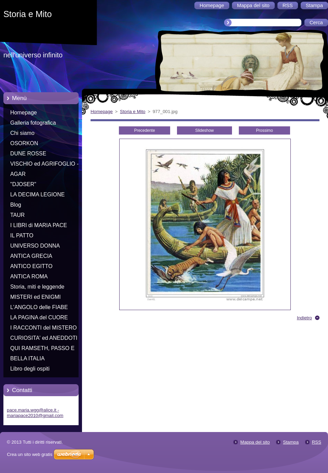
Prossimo (264, 130)
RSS (316, 442)
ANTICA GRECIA (31, 256)
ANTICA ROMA (29, 276)
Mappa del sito (255, 442)
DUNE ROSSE (28, 153)
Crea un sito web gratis (29, 454)
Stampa (291, 442)
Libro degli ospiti (30, 369)
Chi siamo (22, 133)
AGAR (18, 174)
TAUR (17, 215)
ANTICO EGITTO (31, 266)
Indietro (304, 317)
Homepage (23, 112)
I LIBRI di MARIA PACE (38, 225)
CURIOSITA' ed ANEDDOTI (44, 338)
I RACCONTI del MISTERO (43, 328)
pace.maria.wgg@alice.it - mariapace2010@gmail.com (35, 412)
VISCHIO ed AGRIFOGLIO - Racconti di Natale (44, 165)
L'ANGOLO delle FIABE (39, 307)
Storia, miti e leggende (37, 287)
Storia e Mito (132, 111)
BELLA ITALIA (27, 358)
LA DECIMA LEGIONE (37, 194)
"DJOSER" (23, 184)
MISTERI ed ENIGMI (35, 297)
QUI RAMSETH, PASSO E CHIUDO (42, 349)
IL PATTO (21, 235)
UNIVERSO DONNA (35, 246)
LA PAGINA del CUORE (39, 317)
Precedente (144, 130)
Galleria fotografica (33, 123)
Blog (15, 205)
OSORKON (24, 143)
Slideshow (204, 130)
